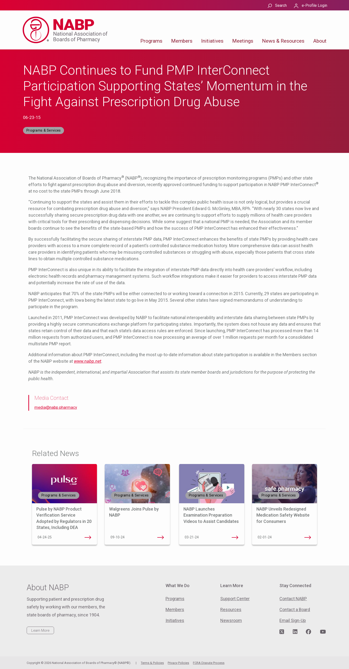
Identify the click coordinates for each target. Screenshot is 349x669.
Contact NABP (293, 598)
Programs (151, 41)
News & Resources (283, 41)
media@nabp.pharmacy (55, 407)
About (319, 41)
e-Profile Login (314, 5)
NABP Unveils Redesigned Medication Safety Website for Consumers (282, 515)
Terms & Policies (152, 663)
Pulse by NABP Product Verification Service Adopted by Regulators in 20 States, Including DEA (87, 537)
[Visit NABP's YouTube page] (323, 632)
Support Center (235, 598)
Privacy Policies (178, 663)
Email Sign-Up (292, 620)
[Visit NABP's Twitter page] (281, 632)
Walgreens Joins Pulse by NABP (160, 537)
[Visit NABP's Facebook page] (308, 632)
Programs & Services (43, 130)
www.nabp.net (87, 361)
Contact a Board (294, 609)
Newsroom (231, 620)
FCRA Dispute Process (208, 663)
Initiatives (212, 41)
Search (281, 5)
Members (181, 41)
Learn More (40, 630)
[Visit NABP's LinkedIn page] (295, 632)
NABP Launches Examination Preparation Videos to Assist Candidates (211, 515)
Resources (230, 609)
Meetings (242, 41)
